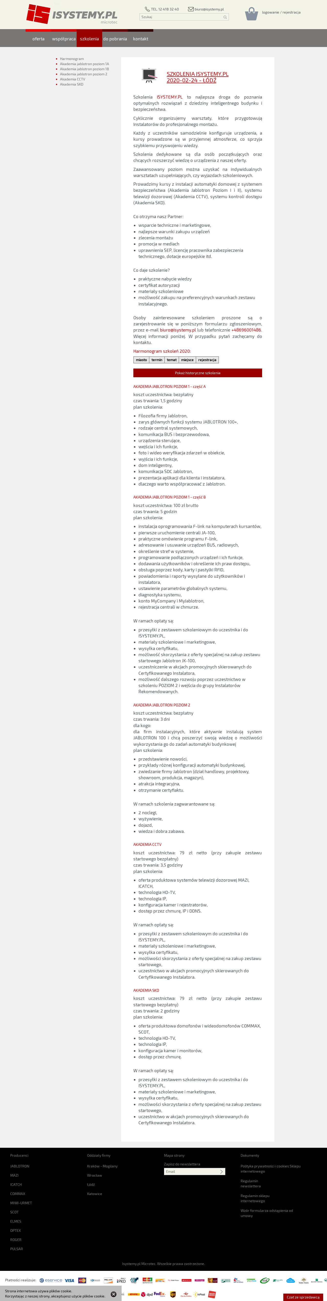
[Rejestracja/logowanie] (281, 12)
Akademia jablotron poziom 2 (83, 74)
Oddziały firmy (98, 1155)
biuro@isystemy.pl (178, 329)
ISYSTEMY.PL (170, 96)
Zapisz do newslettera (182, 1164)
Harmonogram (72, 58)
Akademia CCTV (72, 79)
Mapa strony (174, 1155)
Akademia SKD (72, 86)
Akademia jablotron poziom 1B (84, 69)
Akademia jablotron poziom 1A (84, 64)
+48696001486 (246, 329)
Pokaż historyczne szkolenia (197, 373)
